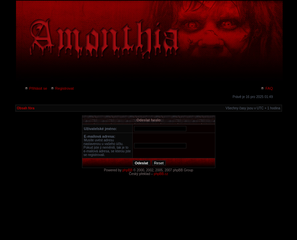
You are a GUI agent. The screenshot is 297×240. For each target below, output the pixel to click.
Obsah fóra (26, 108)
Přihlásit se (35, 88)
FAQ (266, 88)
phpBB (127, 170)
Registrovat (62, 88)
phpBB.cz (161, 174)
